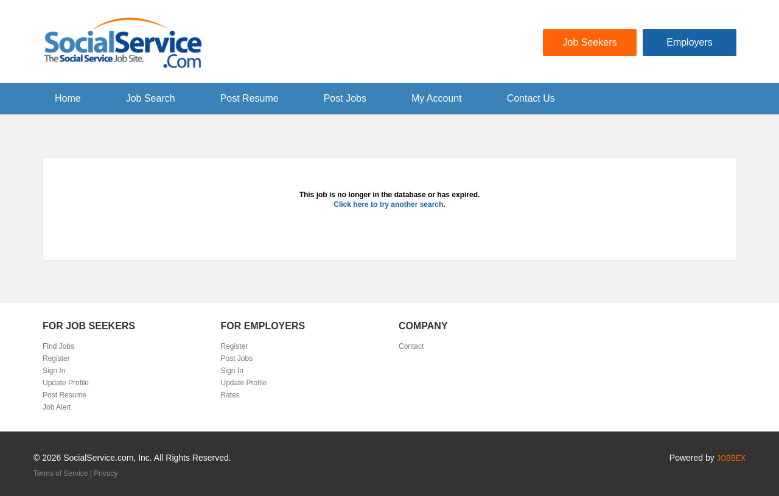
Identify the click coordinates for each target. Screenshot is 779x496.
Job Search (150, 98)
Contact (411, 346)
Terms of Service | (63, 473)
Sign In (54, 370)
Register (56, 358)
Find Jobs (58, 346)
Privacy (105, 473)
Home (68, 98)
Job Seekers (590, 42)
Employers (689, 42)
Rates (230, 395)
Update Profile (66, 383)
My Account (436, 98)
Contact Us (531, 98)
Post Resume (249, 98)
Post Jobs (345, 98)
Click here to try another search (388, 204)
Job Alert (57, 407)
